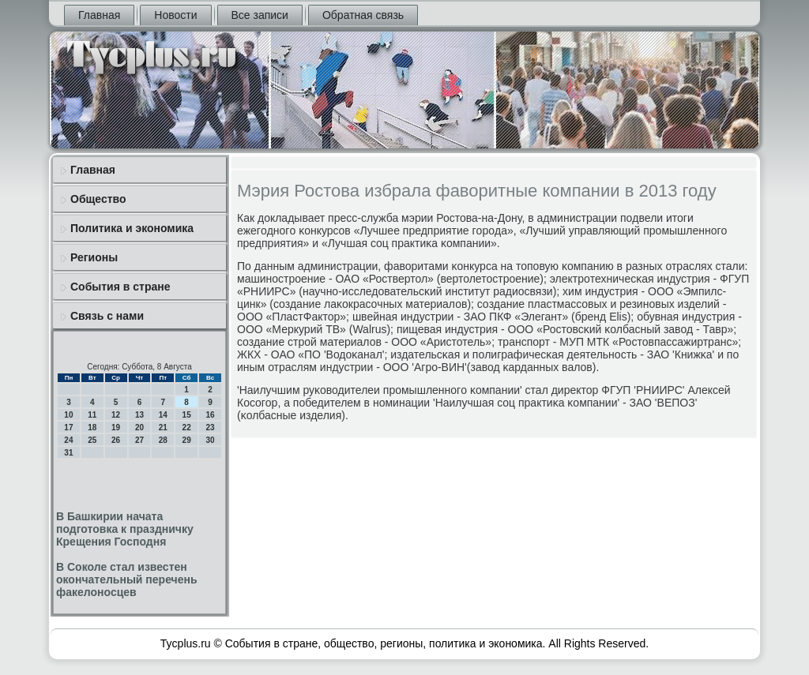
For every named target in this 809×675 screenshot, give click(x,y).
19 (115, 427)
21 (163, 427)
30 (209, 440)
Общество (98, 199)
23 (209, 427)
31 (68, 452)
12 (115, 415)
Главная (99, 15)
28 (163, 440)
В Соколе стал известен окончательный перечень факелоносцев (127, 579)
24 (68, 440)
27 (139, 440)
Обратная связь (363, 15)
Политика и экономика (132, 228)
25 (92, 440)
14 (163, 415)
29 (186, 440)
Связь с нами (107, 315)
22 (186, 427)
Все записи (259, 15)
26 (115, 440)
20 (139, 427)
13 (139, 415)
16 (209, 415)
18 (92, 427)
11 (92, 415)
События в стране (120, 286)
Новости (175, 15)
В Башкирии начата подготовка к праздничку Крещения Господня (125, 529)
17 (68, 427)
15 (186, 415)
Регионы (94, 257)
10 (68, 415)
